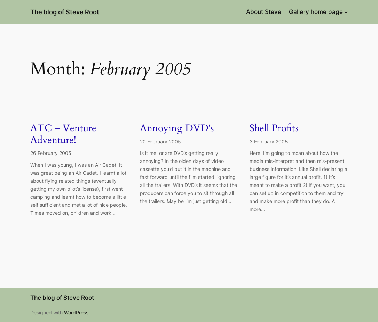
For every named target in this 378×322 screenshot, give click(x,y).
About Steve (263, 11)
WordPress (76, 312)
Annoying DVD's (177, 128)
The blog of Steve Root (64, 12)
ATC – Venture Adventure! (63, 134)
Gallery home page (316, 11)
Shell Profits (274, 128)
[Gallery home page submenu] (346, 12)
